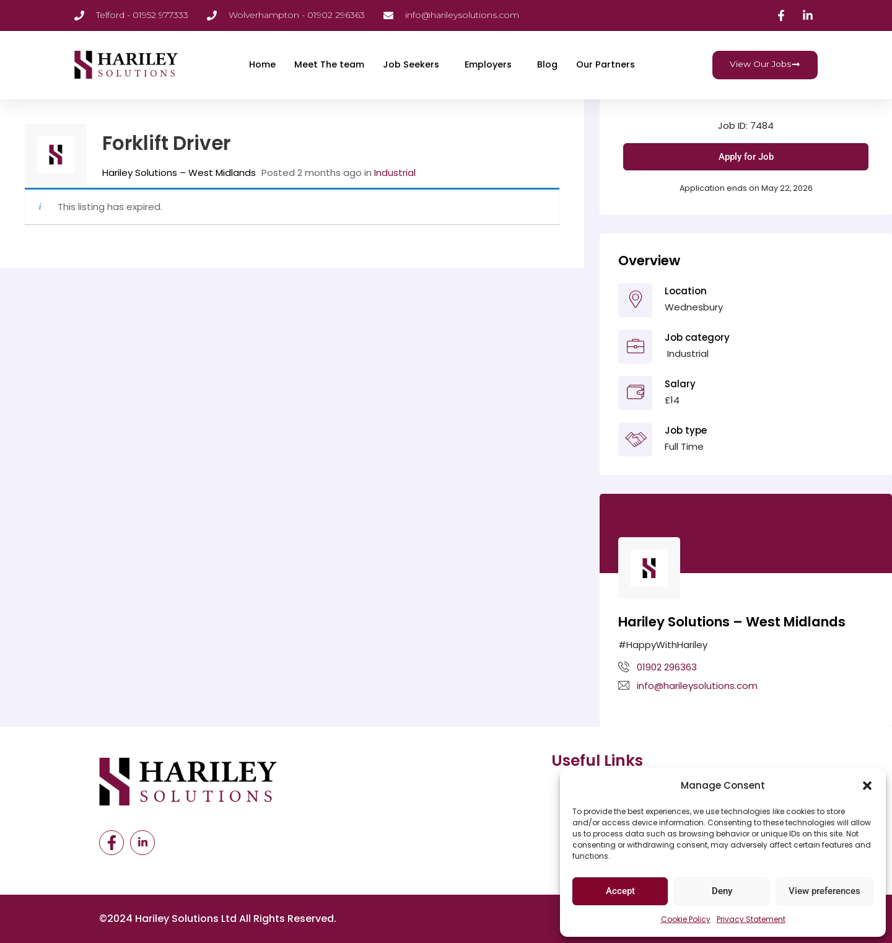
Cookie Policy (686, 919)
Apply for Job (746, 156)
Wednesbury (694, 307)
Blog (548, 64)
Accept (620, 891)
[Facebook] (111, 842)
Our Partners (608, 64)
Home (256, 64)
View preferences (824, 891)
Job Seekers (408, 64)
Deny (722, 891)
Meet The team (325, 64)
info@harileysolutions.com (697, 685)
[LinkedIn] (142, 842)
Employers (487, 64)
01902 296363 (667, 666)
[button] (867, 785)
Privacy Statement (751, 919)
